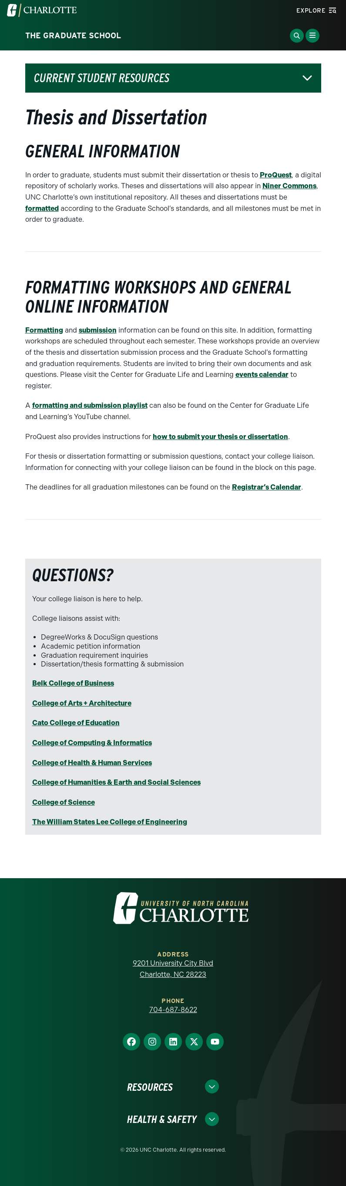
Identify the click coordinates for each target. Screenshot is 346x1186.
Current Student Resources (101, 78)
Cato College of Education (76, 723)
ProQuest (276, 175)
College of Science (63, 802)
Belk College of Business (73, 683)
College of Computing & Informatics (92, 743)
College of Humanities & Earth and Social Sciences (116, 782)
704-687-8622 (173, 1010)
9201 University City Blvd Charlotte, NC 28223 (173, 969)
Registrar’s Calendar (266, 487)
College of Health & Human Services (92, 763)
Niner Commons (289, 186)
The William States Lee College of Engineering (109, 822)
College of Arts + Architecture (81, 703)
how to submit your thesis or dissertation (220, 437)
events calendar (262, 374)
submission (98, 330)
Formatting (44, 330)
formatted (42, 208)
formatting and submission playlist (90, 405)
